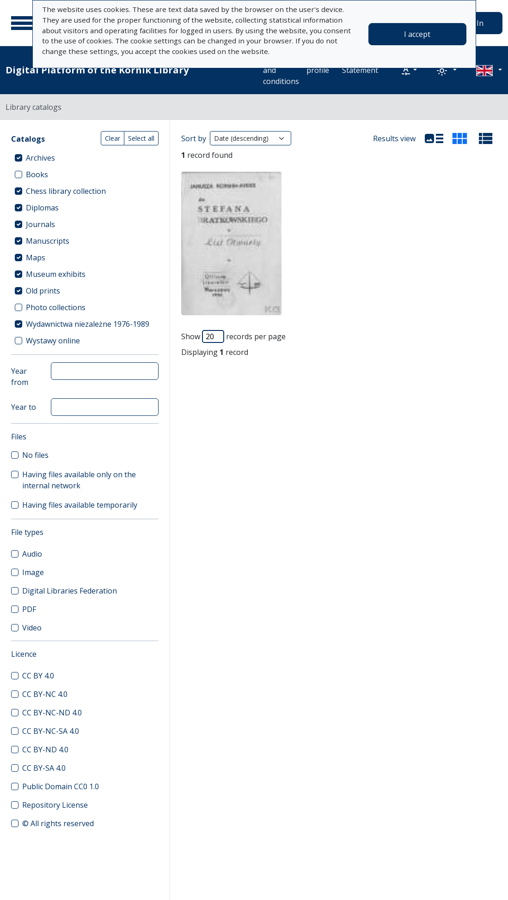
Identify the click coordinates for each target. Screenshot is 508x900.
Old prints (43, 291)
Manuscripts (47, 241)
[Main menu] (23, 23)
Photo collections (56, 307)
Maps (35, 257)
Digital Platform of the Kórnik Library (97, 70)
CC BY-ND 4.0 (45, 749)
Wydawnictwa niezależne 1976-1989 (87, 324)
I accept (417, 34)
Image (33, 572)
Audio (32, 554)
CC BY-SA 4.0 (44, 768)
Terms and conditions (281, 70)
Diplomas (42, 208)
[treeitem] (85, 157)
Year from (19, 376)
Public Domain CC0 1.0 (60, 786)
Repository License (55, 805)
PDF (29, 609)
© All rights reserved (58, 823)
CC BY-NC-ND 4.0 (52, 713)
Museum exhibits (56, 274)
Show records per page (233, 336)
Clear (112, 138)
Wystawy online (53, 341)
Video (32, 628)
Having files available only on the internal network (79, 480)
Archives (40, 158)
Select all (141, 138)
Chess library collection (66, 191)
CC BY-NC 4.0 (44, 694)
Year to (23, 407)
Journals (40, 224)
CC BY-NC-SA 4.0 (50, 731)
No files (35, 455)
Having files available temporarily (79, 505)
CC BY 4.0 (38, 676)
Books (37, 174)
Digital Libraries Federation (69, 591)
